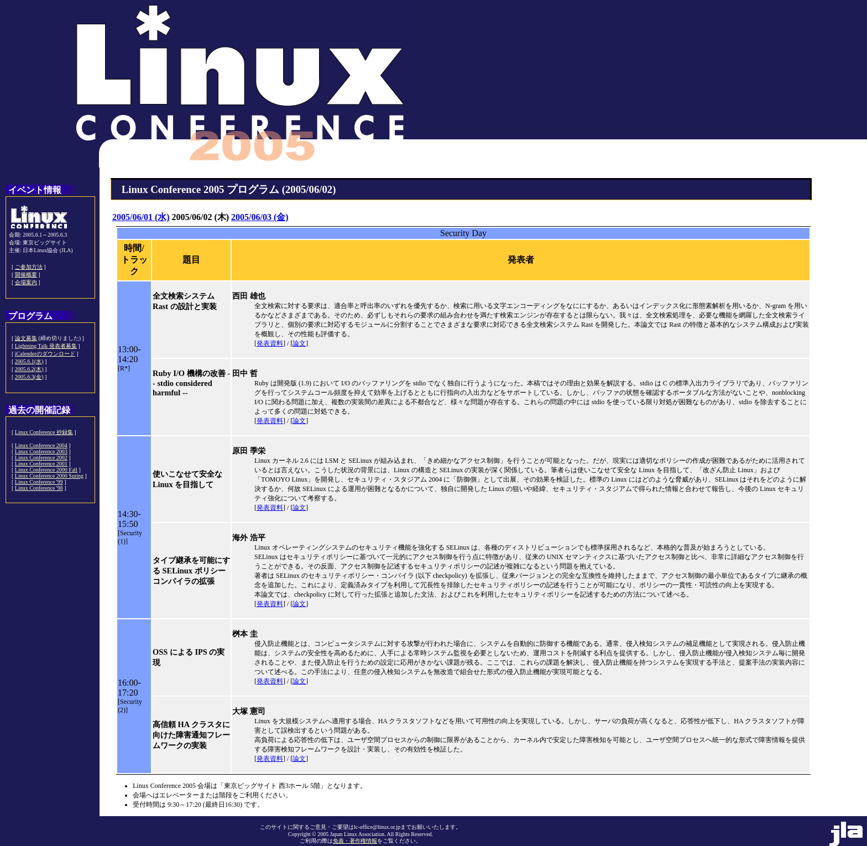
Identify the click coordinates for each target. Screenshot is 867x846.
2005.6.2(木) (29, 369)
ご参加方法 (29, 267)
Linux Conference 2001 (41, 464)
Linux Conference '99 (39, 482)
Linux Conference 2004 (41, 445)
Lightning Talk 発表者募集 (46, 346)
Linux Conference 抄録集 (44, 432)
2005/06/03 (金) (260, 217)
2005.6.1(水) (29, 361)
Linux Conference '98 (39, 488)
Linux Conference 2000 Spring (49, 476)
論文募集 (26, 338)
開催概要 (26, 274)
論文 (299, 343)
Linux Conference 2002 (41, 458)
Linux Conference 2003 (41, 451)
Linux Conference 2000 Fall (46, 470)
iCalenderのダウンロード (45, 354)
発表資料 (270, 343)
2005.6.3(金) (29, 377)
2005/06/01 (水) (141, 217)
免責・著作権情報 (355, 841)
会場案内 (26, 282)
